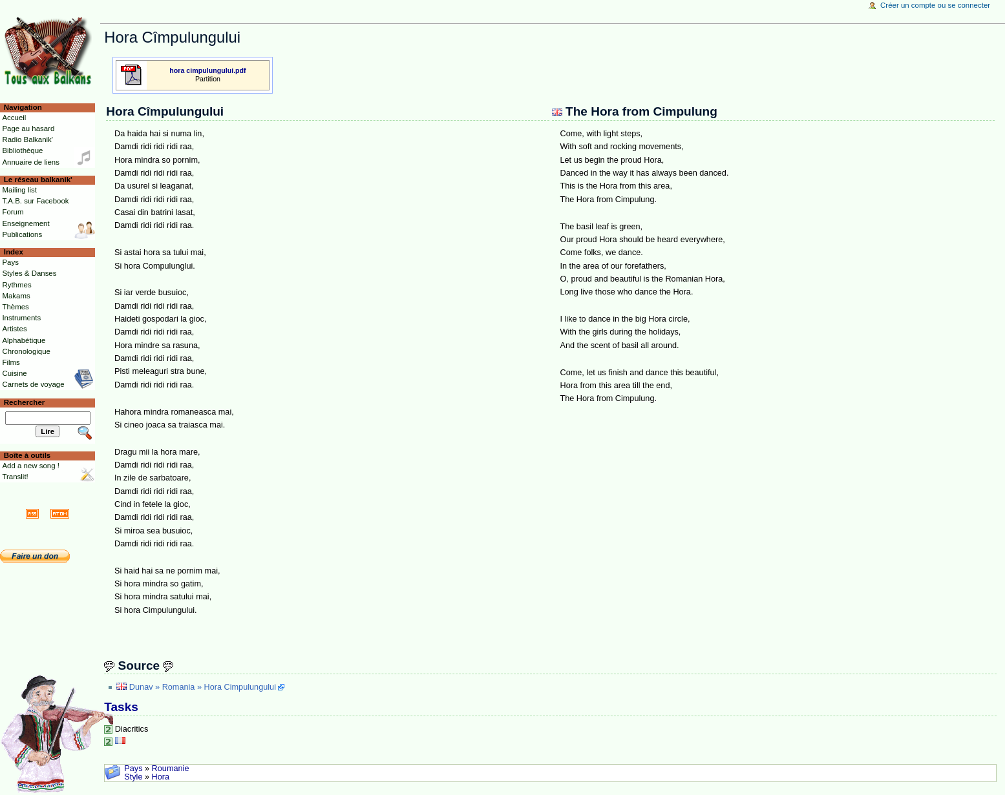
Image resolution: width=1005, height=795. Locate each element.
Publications (22, 234)
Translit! (15, 476)
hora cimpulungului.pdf (207, 70)
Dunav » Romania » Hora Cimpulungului (202, 687)
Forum (12, 212)
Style (133, 776)
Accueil (14, 117)
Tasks (121, 707)
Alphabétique (23, 340)
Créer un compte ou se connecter (935, 5)
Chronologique (26, 351)
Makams (16, 296)
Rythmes (16, 285)
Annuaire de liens (30, 162)
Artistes (14, 329)
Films (10, 362)
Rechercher (24, 402)
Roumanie (170, 768)
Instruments (21, 318)
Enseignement (25, 223)
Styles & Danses (29, 273)
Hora (161, 776)
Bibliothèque (22, 150)
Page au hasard (28, 128)
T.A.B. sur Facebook (35, 201)
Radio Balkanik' (27, 139)
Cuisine (14, 373)
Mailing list (19, 190)
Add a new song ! (30, 466)
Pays (133, 768)
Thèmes (15, 307)
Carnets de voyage (33, 384)
